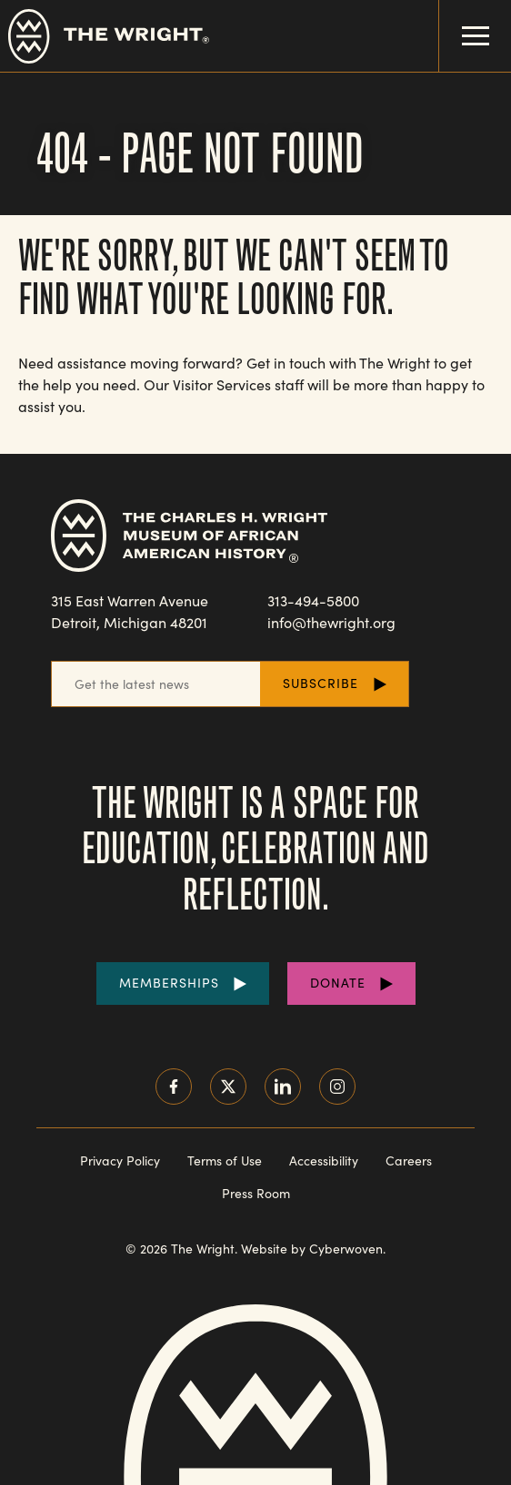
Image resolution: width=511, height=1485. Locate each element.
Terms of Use (224, 1160)
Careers (409, 1160)
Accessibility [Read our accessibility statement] (323, 1160)
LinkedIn (283, 1086)
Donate (338, 982)
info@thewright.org (331, 622)
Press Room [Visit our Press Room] (256, 1193)
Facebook (173, 1086)
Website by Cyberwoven (312, 1248)
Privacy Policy (120, 1160)
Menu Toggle (464, 22)
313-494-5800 (313, 600)
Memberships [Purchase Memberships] (169, 982)
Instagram (337, 1086)
